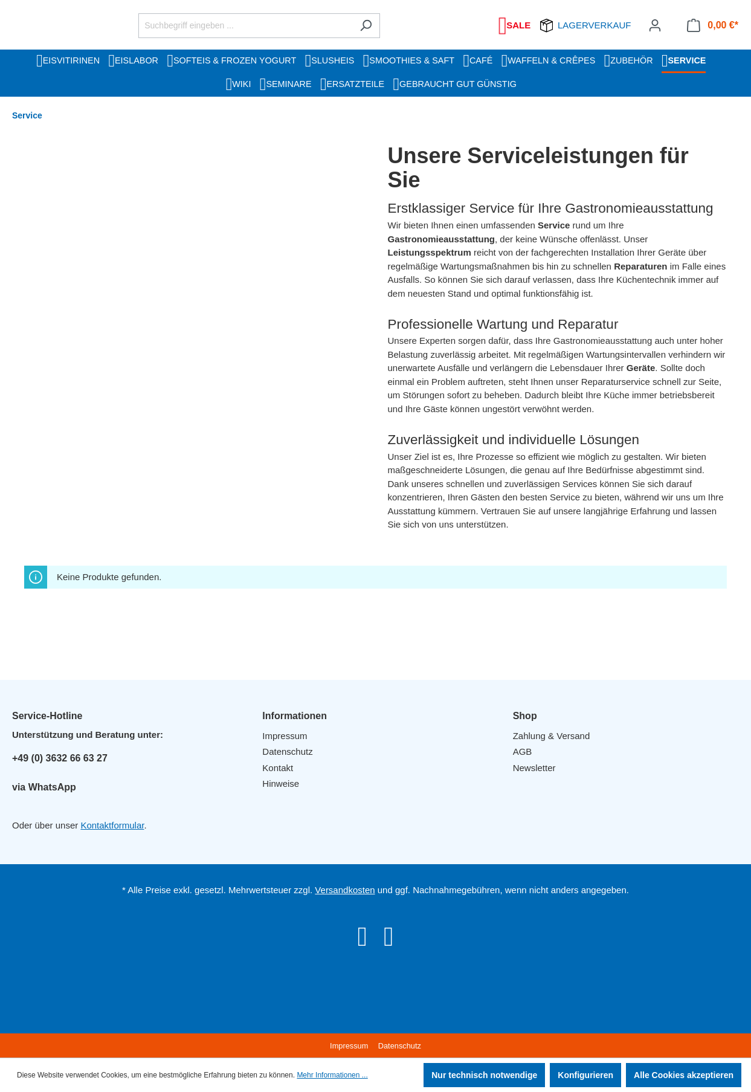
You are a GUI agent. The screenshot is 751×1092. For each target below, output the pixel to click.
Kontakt (277, 768)
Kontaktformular (112, 825)
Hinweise (280, 783)
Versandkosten (345, 890)
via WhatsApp (44, 787)
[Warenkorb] (712, 25)
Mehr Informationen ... (332, 1075)
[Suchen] (366, 25)
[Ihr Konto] (654, 25)
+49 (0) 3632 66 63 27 (60, 758)
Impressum (284, 736)
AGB (522, 751)
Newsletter (534, 768)
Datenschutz (287, 751)
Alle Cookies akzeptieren (683, 1075)
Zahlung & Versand (551, 736)
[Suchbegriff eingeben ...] (245, 25)
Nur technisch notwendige (484, 1075)
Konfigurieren (585, 1075)
